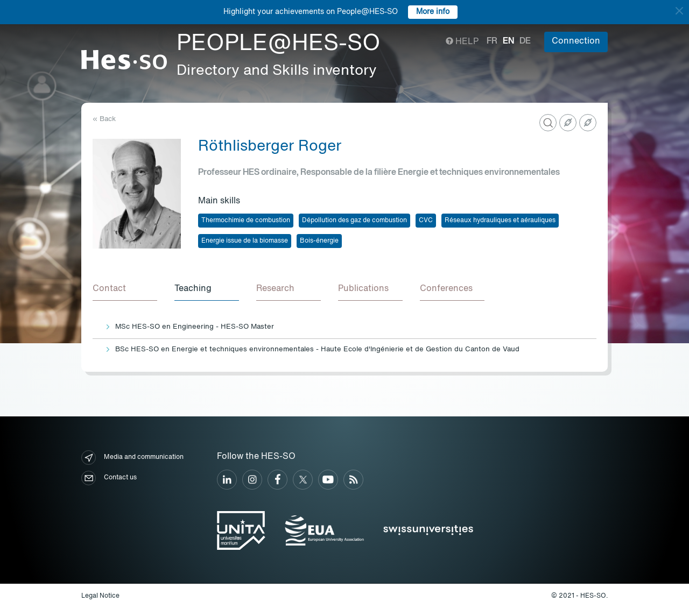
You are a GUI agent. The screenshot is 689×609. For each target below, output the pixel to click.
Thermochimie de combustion (245, 220)
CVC (426, 220)
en (508, 41)
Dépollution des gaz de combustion (354, 220)
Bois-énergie (319, 241)
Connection (576, 41)
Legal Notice (100, 596)
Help (462, 42)
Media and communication (132, 457)
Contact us (109, 478)
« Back (104, 119)
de (525, 41)
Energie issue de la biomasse (244, 241)
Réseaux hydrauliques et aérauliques (500, 220)
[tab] (125, 289)
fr (492, 41)
